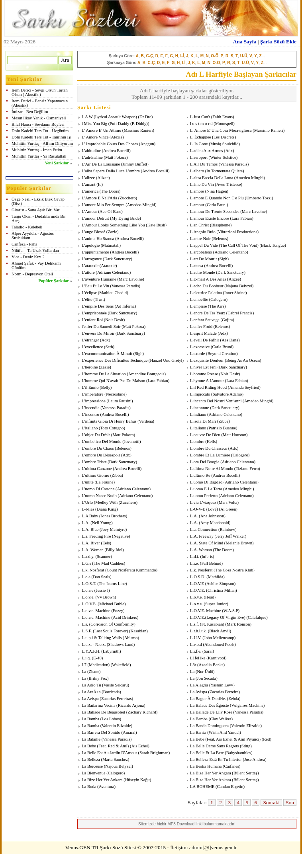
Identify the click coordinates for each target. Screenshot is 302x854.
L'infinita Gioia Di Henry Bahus (109, 421)
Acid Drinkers (125, 617)
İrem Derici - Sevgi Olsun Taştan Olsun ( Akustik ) (40, 92)
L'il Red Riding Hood (208, 387)
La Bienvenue (93, 773)
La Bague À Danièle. (208, 698)
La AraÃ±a (91, 692)
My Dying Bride (125, 218)
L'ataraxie (90, 265)
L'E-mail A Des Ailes (208, 279)
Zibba (223, 421)
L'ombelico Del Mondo (102, 441)
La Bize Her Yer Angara (210, 773)
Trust (99, 299)
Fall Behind (211, 563)
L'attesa (196, 265)
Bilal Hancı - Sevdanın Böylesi (38, 124)
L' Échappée (200, 137)
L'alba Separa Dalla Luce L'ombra (111, 171)
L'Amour (89, 211)
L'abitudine (91, 150)
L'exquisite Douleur (207, 360)
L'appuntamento (95, 252)
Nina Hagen (216, 191)
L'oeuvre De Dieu (205, 435)
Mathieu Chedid (113, 293)
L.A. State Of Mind (206, 543)
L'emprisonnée (94, 313)
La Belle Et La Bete (207, 753)
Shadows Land (120, 644)
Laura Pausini (119, 401)
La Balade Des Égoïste (209, 705)
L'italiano (90, 428)
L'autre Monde (202, 272)
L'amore (197, 191)
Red (266, 739)
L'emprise (198, 306)
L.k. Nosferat (93, 570)
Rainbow (227, 529)
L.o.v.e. (88, 597)
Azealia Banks (211, 665)
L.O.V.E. (197, 590)
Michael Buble (111, 604)
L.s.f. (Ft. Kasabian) (207, 624)
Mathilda (215, 577)
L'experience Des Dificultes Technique (114, 360)
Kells (211, 441)
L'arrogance (92, 259)
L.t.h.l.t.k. (198, 631)
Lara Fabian (241, 218)
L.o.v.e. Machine (96, 610)
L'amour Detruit (95, 218)
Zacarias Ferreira (224, 692)
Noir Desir (114, 320)
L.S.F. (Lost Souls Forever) (105, 631)
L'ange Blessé (93, 232)
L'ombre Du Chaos (98, 448)
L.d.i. (194, 556)
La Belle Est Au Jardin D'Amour (109, 753)
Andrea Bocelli (116, 150)
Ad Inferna (125, 306)
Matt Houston (234, 435)
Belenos (220, 238)
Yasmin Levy (222, 685)
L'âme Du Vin (202, 184)
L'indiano (198, 414)
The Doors (110, 191)
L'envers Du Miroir (98, 333)
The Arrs (216, 306)
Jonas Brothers (113, 516)
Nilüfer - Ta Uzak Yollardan (35, 250)
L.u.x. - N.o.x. (94, 644)
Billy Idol (114, 550)
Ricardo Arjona (131, 705)
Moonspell (224, 123)
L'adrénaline (92, 157)
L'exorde (197, 353)
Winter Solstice (223, 157)
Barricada (111, 692)
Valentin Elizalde (116, 725)
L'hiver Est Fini (203, 367)
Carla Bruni (217, 205)
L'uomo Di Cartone (98, 489)
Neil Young (102, 523)
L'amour (197, 205)
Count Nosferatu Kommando (131, 570)
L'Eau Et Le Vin (95, 286)
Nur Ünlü (205, 671)
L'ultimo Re (200, 475)
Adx (229, 150)
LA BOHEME (202, 786)
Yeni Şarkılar (57, 163)
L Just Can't (200, 117)
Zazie (112, 232)
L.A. (194, 516)
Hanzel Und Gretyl (166, 360)
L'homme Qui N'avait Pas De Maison (113, 380)
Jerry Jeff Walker (230, 536)
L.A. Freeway (202, 536)
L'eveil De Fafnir (204, 340)
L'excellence (92, 347)
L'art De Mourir (203, 259)
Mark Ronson (238, 624)
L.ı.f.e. (195, 651)
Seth (109, 347)
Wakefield (120, 665)
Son (290, 802)
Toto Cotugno (112, 428)
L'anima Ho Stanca (98, 238)
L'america (90, 191)
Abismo (131, 638)
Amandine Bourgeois (146, 374)
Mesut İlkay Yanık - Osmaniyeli (39, 118)
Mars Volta (228, 502)
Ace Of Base (110, 211)
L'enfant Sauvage (205, 320)
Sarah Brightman (154, 753)
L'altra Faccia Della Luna (211, 177)
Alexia (116, 137)
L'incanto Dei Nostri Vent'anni (215, 401)
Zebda (233, 698)
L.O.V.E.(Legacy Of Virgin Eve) (217, 617)
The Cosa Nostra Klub (234, 570)
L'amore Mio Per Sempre (103, 205)
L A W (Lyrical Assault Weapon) (109, 117)
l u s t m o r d (201, 123)
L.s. (85, 624)
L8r (193, 665)
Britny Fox (97, 678)
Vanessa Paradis (233, 164)
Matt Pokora (115, 157)
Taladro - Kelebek (27, 227)
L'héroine (90, 367)
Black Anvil (219, 631)
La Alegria (199, 685)
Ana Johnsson (212, 516)
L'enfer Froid (201, 326)
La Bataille (91, 739)
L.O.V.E (197, 583)
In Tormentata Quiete (224, 171)
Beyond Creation (222, 353)
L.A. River (91, 543)
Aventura (106, 786)
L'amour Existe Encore (209, 218)
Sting (246, 746)
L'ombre (197, 441)
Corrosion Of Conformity (112, 624)
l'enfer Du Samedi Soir (101, 326)
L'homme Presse (204, 374)
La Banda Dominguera (209, 725)
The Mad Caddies (109, 563)
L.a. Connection (203, 529)
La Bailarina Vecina (98, 705)
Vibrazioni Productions (237, 232)
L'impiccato (200, 394)
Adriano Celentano (230, 252)
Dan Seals (101, 577)
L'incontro (90, 414)
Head (209, 597)
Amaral (129, 732)
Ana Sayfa (245, 42)
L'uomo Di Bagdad (206, 482)
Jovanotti (131, 441)
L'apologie (91, 245)
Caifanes (231, 766)
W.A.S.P (231, 610)
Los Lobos (111, 719)
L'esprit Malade (203, 333)
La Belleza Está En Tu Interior (216, 759)
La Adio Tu (91, 685)
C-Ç (149, 56)
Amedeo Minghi (249, 177)
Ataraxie (108, 265)
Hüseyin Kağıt (137, 780)
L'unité (88, 482)
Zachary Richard (141, 712)
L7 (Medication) (96, 665)
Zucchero (127, 198)
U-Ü (243, 56)
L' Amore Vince (95, 137)
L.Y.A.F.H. (91, 651)
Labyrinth (111, 651)
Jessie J (102, 590)
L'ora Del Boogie (205, 462)
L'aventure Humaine (99, 279)
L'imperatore (93, 394)
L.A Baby (90, 516)
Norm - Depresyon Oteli (32, 274)
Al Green (228, 509)
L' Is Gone (199, 144)
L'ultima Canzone (97, 468)
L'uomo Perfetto (204, 495)
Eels (106, 543)
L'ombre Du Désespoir (101, 455)
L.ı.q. (86, 658)
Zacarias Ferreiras (116, 698)
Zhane (93, 671)
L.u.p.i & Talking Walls (102, 638)
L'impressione (94, 401)
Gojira (227, 320)
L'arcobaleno (201, 252)
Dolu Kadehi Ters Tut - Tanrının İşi (41, 137)
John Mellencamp (219, 638)
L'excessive (200, 347)
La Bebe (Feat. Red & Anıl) (105, 746)
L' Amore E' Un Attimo (101, 130)
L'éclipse (89, 293)
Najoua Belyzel (239, 286)
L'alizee (88, 177)
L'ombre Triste (94, 462)
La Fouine (105, 482)
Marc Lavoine (254, 211)
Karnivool (216, 658)
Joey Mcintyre (113, 529)
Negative (121, 536)
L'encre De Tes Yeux (207, 313)
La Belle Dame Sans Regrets (214, 746)
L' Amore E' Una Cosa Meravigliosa (220, 130)
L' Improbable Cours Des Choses (110, 144)
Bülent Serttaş (245, 773)
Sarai (208, 651)
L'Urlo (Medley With (100, 502)
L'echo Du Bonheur (207, 286)
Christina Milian (221, 590)
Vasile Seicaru (116, 685)
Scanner (103, 556)
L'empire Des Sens (98, 306)
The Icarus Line (112, 583)
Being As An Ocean (243, 360)
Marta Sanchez (115, 759)
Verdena (146, 421)
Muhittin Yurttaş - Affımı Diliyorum (42, 143)
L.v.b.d (196, 644)
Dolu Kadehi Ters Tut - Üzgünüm (40, 131)
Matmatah (110, 245)
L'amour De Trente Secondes (214, 211)
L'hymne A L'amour (207, 380)
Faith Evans (222, 117)
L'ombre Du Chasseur (208, 448)
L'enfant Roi (92, 320)
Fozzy (118, 610)
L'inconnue (199, 408)
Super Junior (216, 604)
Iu (100, 184)
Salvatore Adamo (227, 394)
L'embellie (199, 299)
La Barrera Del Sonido (101, 732)
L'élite (87, 299)
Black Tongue (272, 245)
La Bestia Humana (206, 766)
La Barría (198, 732)
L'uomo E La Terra (206, 489)
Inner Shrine (234, 293)
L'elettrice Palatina (206, 293)
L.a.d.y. (88, 556)
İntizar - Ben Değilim (30, 111)
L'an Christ (199, 225)
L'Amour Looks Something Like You (113, 225)
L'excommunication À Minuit (107, 353)
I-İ (182, 56)
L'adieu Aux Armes (206, 150)
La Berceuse (92, 766)
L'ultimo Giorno (95, 475)
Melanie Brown (239, 543)
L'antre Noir (200, 238)
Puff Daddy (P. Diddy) (129, 123)
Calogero (218, 299)
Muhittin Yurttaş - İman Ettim (37, 150)
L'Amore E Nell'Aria (99, 198)
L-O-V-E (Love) (204, 509)
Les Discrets (224, 137)
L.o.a (86, 577)
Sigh (223, 259)
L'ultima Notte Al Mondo (211, 468)
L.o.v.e (87, 590)
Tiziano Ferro (247, 468)
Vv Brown (106, 597)
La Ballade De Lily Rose (211, 712)
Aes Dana (230, 340)
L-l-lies (88, 509)
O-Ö (214, 56)
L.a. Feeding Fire (96, 536)
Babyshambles (238, 753)
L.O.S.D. (197, 577)
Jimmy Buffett (135, 164)
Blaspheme (220, 225)
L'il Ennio (90, 387)
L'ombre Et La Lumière (210, 455)
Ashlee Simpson (220, 583)
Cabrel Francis (239, 313)
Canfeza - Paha (24, 244)
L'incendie (91, 408)
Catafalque (257, 617)
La (84, 671)
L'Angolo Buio (203, 232)
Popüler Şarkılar (54, 281)
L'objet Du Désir (96, 435)
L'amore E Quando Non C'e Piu (217, 198)
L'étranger (90, 340)
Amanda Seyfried (244, 387)
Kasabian (139, 631)
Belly (105, 387)
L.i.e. (194, 563)
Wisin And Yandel (224, 732)
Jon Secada (206, 678)
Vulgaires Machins (247, 705)
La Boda (89, 786)
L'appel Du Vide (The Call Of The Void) (224, 245)
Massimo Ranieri (138, 130)
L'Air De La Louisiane (101, 164)
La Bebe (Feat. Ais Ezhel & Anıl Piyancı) (225, 739)
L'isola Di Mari (203, 421)
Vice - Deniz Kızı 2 (28, 257)
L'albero (197, 171)
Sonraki (271, 802)
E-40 (97, 658)
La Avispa (198, 692)
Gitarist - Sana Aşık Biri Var (35, 210)
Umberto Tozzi (259, 198)
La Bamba (90, 719)
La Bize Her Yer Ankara (102, 780)
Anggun (147, 144)
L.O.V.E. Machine (205, 610)
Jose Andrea (254, 759)
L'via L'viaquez (203, 502)
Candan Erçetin (230, 786)
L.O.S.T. (89, 583)
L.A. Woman (93, 550)
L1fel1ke (197, 658)
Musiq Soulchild (224, 144)
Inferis (207, 556)
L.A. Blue (90, 529)
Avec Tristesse (228, 184)
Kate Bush (156, 225)
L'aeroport (199, 157)
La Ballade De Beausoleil (103, 712)
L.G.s (86, 563)
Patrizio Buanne (222, 428)
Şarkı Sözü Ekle (278, 42)
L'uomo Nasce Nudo (99, 495)
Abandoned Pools (219, 644)
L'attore (88, 272)
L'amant (88, 184)
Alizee (103, 177)
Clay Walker (220, 719)
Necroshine (116, 394)
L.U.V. (196, 638)
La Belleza (91, 759)
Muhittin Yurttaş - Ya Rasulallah (39, 156)
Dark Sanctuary (117, 259)
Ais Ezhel (139, 746)
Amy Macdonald (214, 523)
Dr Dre (145, 117)
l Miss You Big (94, 123)
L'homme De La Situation (104, 374)
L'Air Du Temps (204, 164)
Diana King (106, 509)
